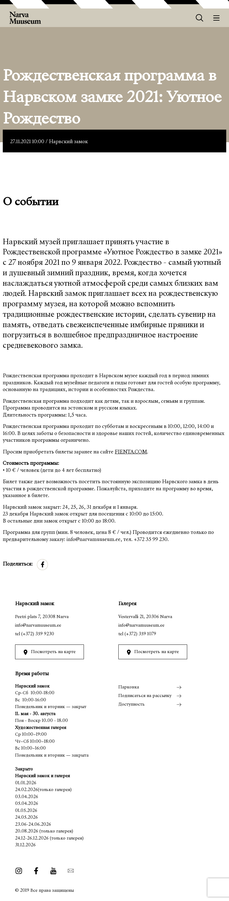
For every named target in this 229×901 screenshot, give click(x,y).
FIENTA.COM (131, 452)
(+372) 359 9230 (37, 634)
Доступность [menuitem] (131, 705)
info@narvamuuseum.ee (38, 626)
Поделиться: (18, 564)
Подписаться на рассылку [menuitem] (145, 696)
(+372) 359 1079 (140, 634)
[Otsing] (199, 18)
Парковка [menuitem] (128, 687)
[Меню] (216, 18)
